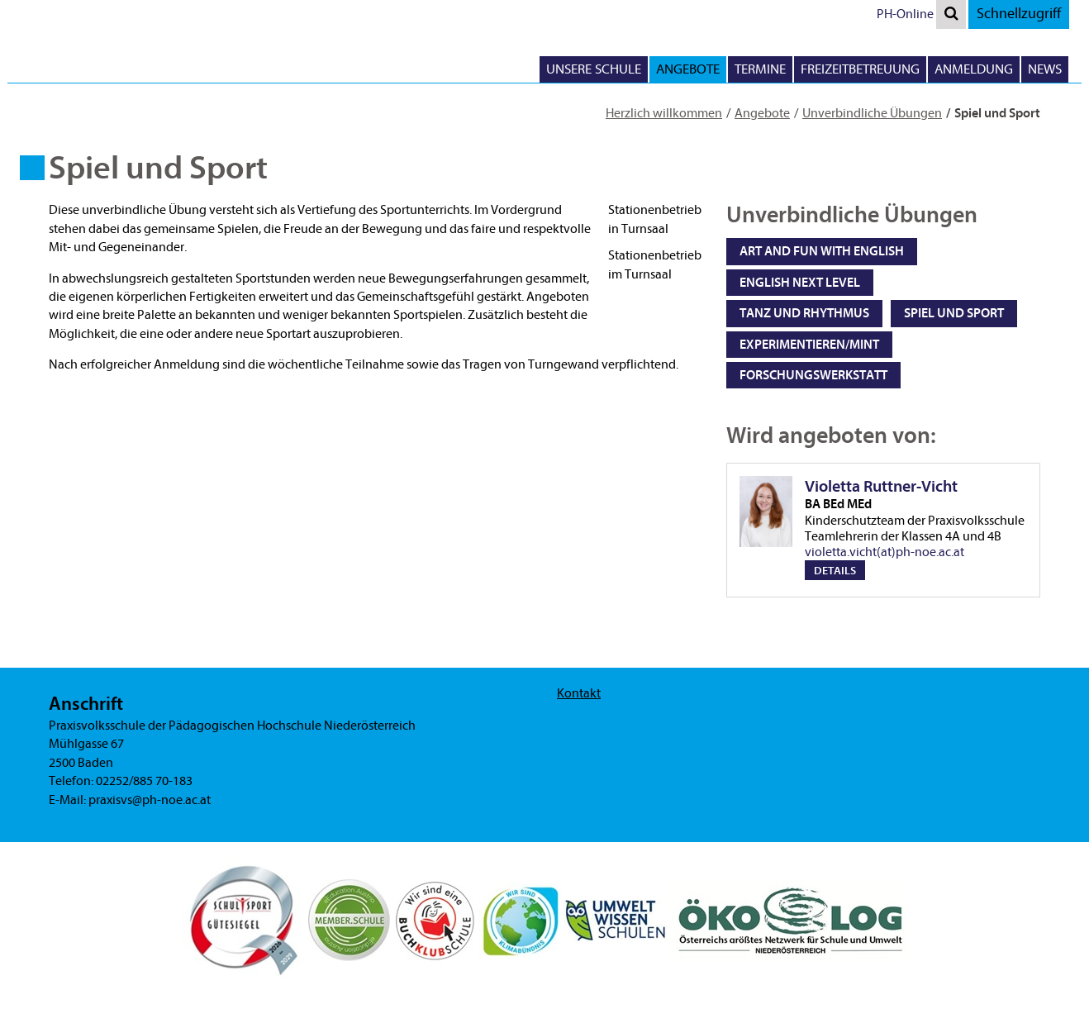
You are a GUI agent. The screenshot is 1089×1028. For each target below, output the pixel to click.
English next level (799, 282)
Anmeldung (973, 69)
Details (835, 571)
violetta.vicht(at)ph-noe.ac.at (884, 552)
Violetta (915, 494)
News (1045, 69)
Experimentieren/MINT (809, 344)
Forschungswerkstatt (813, 375)
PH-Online (905, 14)
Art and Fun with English (821, 251)
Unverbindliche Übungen (872, 113)
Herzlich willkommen (664, 113)
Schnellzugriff (1019, 13)
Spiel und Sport (954, 313)
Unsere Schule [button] (593, 69)
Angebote (762, 113)
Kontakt (579, 693)
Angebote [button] (688, 69)
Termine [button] (760, 69)
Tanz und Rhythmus (804, 313)
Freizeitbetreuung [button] (860, 69)
